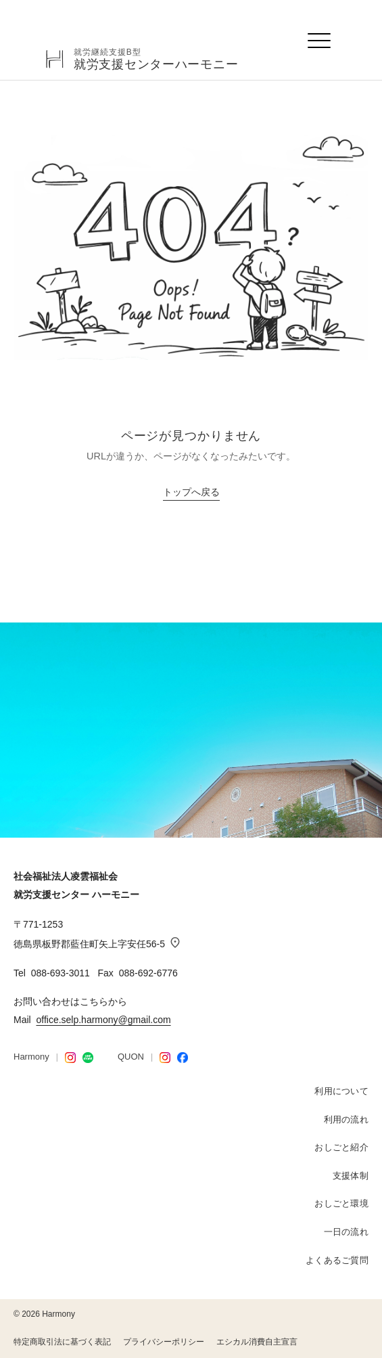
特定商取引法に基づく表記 (62, 1341)
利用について (341, 1091)
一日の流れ (346, 1232)
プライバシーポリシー (163, 1341)
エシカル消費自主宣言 (256, 1341)
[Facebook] (182, 1057)
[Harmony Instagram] (70, 1057)
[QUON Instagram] (165, 1057)
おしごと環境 (341, 1203)
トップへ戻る (191, 492)
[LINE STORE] (87, 1057)
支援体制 (350, 1176)
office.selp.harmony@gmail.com (103, 1019)
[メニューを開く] (320, 41)
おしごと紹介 (341, 1147)
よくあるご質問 (337, 1260)
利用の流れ (346, 1119)
